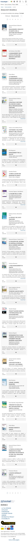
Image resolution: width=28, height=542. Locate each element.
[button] (11, 1)
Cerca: (2, 4)
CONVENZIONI (5, 511)
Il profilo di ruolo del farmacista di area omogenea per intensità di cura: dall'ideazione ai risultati (16, 452)
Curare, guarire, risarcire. (14, 383)
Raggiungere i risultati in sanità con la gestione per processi (16, 31)
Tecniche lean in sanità (16, 291)
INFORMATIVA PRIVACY (7, 517)
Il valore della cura (15, 193)
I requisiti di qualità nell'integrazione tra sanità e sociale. (16, 406)
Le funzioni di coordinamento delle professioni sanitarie (15, 78)
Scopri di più (22, 118)
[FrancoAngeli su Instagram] (5, 505)
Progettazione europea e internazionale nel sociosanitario (16, 312)
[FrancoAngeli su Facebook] (1, 505)
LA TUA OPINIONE (6, 508)
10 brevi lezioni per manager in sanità (15, 174)
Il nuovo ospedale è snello (15, 474)
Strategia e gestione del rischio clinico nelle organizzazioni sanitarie (15, 105)
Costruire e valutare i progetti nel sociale (16, 130)
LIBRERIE (3, 515)
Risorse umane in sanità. (14, 428)
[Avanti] (20, 19)
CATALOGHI (4, 510)
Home (2, 7)
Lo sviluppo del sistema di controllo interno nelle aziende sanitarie (16, 243)
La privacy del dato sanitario (15, 218)
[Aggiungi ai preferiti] (16, 44)
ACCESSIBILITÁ (5, 518)
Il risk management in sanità (16, 266)
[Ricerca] (26, 5)
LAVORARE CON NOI (6, 513)
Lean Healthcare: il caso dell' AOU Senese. (16, 363)
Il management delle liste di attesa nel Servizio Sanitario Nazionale (15, 56)
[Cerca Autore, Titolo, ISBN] (14, 5)
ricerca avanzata (8, 7)
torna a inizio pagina (14, 540)
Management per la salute (15, 153)
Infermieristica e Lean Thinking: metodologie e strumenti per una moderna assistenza (16, 338)
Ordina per (7, 16)
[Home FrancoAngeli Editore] (5, 2)
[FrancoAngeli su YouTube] (7, 505)
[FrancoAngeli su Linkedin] (3, 505)
